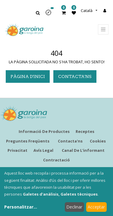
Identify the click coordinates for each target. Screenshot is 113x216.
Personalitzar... (20, 207)
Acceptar (96, 207)
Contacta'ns (75, 76)
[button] (50, 14)
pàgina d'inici (28, 76)
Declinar (74, 207)
